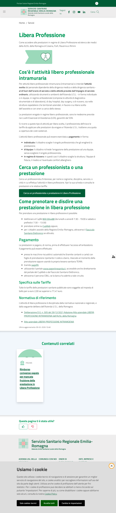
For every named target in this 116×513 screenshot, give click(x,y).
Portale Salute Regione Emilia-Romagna (31, 3)
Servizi (31, 23)
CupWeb (46, 226)
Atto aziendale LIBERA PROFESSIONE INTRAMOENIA (49, 321)
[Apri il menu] (4, 11)
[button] (97, 11)
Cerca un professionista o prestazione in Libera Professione (52, 193)
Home (22, 23)
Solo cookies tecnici (28, 503)
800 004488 (48, 219)
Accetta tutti (49, 503)
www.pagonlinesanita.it (54, 268)
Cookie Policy (51, 494)
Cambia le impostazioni (72, 503)
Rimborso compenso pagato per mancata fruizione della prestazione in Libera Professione (30, 378)
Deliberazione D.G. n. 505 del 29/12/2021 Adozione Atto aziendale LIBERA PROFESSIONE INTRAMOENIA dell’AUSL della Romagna (59, 314)
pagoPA (35, 265)
